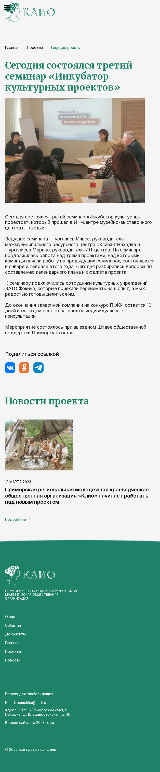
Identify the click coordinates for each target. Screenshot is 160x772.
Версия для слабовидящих (29, 694)
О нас (10, 616)
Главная (12, 47)
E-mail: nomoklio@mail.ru (25, 702)
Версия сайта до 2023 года (29, 722)
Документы (15, 634)
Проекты (13, 651)
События (13, 625)
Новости (12, 660)
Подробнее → (18, 519)
